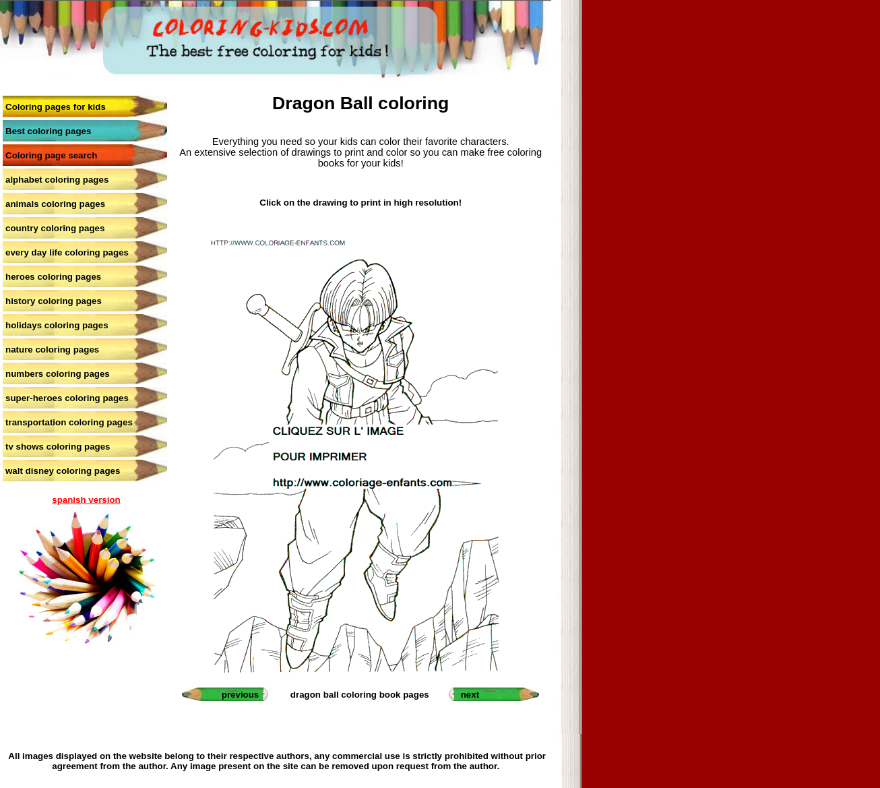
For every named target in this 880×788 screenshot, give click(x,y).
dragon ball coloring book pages (359, 695)
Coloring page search (51, 155)
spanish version (86, 500)
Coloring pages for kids (55, 107)
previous (240, 695)
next (470, 695)
